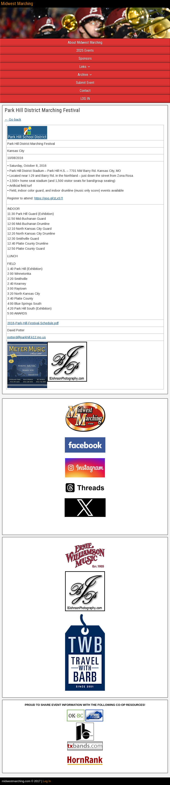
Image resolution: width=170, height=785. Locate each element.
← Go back (13, 119)
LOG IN (85, 98)
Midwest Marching (17, 3)
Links (82, 67)
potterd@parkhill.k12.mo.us (26, 337)
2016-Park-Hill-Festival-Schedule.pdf (32, 323)
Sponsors (85, 58)
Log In (47, 781)
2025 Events (85, 50)
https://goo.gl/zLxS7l (48, 198)
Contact (85, 90)
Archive (83, 75)
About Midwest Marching (85, 42)
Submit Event (85, 82)
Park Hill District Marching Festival (42, 110)
